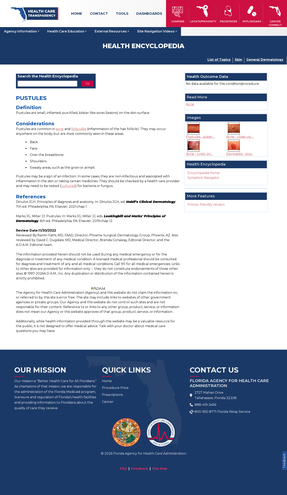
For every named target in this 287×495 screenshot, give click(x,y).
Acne (190, 104)
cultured (68, 186)
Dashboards (149, 14)
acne (60, 129)
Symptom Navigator (204, 178)
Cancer (107, 402)
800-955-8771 (205, 412)
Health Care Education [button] (65, 31)
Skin (238, 60)
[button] (178, 13)
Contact (99, 14)
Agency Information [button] (20, 31)
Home (76, 14)
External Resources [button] (111, 31)
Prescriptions (112, 395)
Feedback (284, 461)
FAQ (123, 469)
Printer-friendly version (206, 204)
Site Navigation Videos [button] (156, 31)
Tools (122, 14)
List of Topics (219, 60)
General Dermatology (264, 60)
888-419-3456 (205, 405)
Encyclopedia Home (204, 173)
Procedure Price (115, 388)
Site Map (159, 469)
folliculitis (78, 129)
